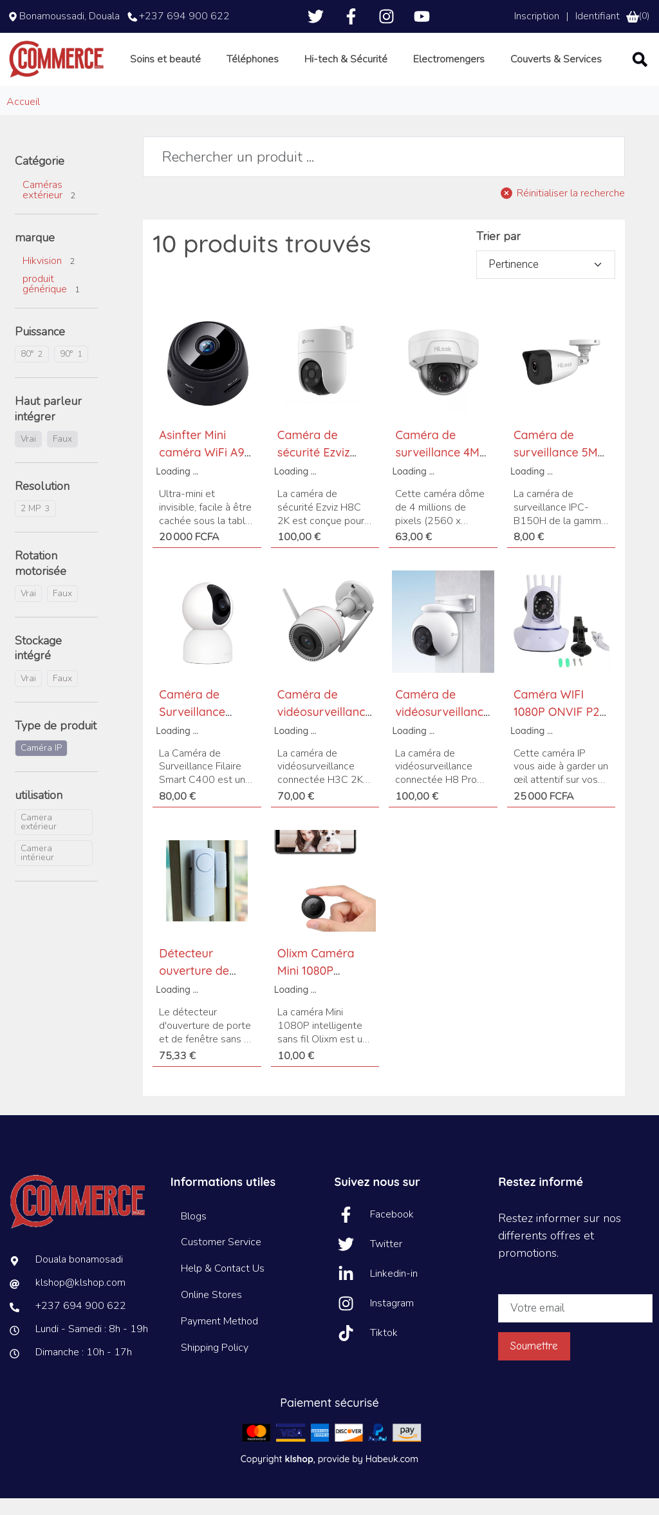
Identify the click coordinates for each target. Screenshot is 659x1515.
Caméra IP (41, 765)
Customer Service (221, 1259)
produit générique (51, 301)
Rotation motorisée (40, 581)
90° (71, 371)
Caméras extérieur (49, 206)
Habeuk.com (392, 1476)
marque (35, 254)
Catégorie (39, 178)
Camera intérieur (37, 870)
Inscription (536, 16)
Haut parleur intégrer (48, 426)
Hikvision (49, 278)
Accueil (23, 119)
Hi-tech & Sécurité (368, 68)
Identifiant (597, 16)
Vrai (28, 456)
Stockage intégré (38, 666)
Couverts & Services (570, 68)
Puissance (40, 349)
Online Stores (211, 1312)
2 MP (35, 526)
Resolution (42, 503)
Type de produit (56, 742)
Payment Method (219, 1338)
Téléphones (278, 68)
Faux (62, 456)
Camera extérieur (39, 839)
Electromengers (467, 68)
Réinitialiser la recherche (571, 210)
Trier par (498, 253)
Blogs (194, 1233)
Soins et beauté (194, 68)
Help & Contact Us (223, 1286)
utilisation (38, 812)
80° (32, 371)
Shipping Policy (214, 1364)
